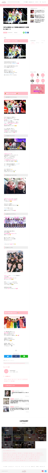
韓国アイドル (40, 453)
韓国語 (13, 381)
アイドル (13, 456)
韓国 (5, 453)
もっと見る (42, 8)
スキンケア (37, 458)
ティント (22, 458)
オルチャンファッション (8, 458)
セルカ (20, 379)
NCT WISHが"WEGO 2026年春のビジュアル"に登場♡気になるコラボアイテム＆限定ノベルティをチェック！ (19, 409)
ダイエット (27, 460)
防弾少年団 (25, 379)
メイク (6, 454)
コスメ (14, 454)
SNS (10, 379)
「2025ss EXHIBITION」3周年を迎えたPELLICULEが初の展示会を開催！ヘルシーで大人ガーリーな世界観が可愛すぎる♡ (19, 401)
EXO (18, 460)
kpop (24, 454)
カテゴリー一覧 (17, 466)
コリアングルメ (41, 430)
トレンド (29, 454)
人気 (9, 456)
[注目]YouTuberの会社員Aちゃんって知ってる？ (20, 393)
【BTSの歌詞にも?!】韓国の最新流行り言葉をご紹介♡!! (17, 5)
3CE (37, 460)
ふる (20, 406)
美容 (18, 458)
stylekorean (33, 460)
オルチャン (15, 379)
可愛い (33, 456)
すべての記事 (5, 466)
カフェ (24, 456)
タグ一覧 (22, 466)
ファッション (12, 406)
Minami (15, 32)
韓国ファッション (33, 453)
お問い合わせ (42, 466)
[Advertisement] (12, 84)
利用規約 (37, 466)
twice (6, 456)
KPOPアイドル (13, 460)
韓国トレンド (8, 381)
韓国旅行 (29, 444)
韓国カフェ (32, 458)
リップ (27, 458)
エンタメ (6, 5)
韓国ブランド (7, 460)
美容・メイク (40, 437)
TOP (2, 5)
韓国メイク (34, 454)
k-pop (10, 454)
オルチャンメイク (40, 454)
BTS (6, 379)
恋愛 (29, 437)
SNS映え (7, 430)
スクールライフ (7, 437)
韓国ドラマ (19, 456)
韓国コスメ (15, 453)
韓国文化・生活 (18, 444)
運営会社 (32, 466)
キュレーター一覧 (27, 466)
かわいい (28, 456)
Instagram (38, 456)
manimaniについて (11, 466)
